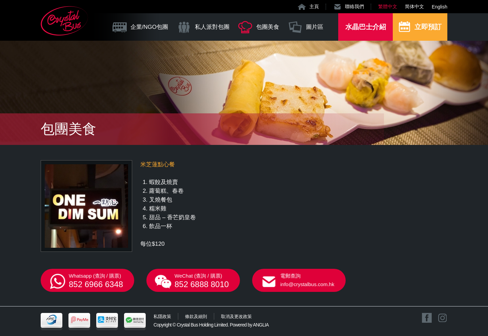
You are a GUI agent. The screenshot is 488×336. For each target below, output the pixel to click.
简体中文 (414, 6)
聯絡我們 (354, 6)
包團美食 (267, 27)
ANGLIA (261, 325)
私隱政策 (162, 316)
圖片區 (314, 27)
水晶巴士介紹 (365, 27)
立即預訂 (428, 27)
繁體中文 (387, 6)
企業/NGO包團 (149, 27)
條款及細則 (196, 316)
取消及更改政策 (236, 316)
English (439, 7)
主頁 (314, 6)
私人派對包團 (212, 27)
